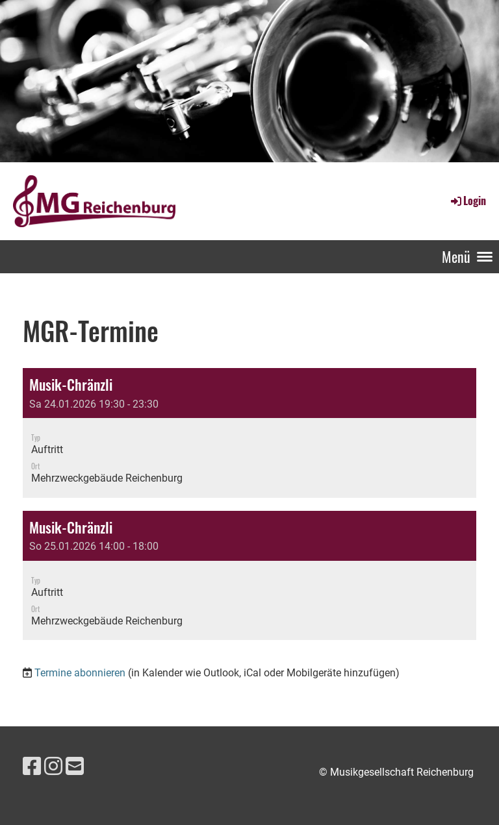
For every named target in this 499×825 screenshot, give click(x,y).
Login (467, 200)
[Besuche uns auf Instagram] (53, 766)
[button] (249, 433)
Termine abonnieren (79, 673)
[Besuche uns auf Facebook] (32, 766)
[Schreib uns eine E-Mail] (75, 766)
